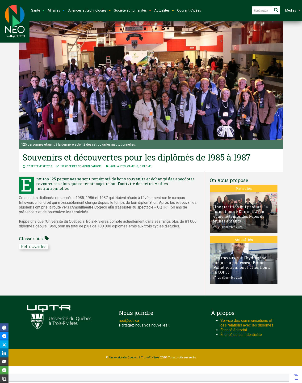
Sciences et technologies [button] (89, 11)
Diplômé (145, 166)
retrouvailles (33, 246)
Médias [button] (292, 11)
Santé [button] (37, 11)
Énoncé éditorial (233, 330)
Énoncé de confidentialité (241, 334)
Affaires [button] (56, 11)
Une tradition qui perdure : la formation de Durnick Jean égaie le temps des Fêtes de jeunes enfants (240, 213)
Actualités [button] (164, 11)
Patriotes (243, 188)
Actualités (118, 166)
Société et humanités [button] (132, 11)
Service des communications (81, 166)
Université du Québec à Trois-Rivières (134, 357)
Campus (132, 166)
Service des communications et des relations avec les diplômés (246, 322)
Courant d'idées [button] (189, 11)
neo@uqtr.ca (129, 320)
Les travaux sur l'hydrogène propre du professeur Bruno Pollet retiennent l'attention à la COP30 (241, 264)
